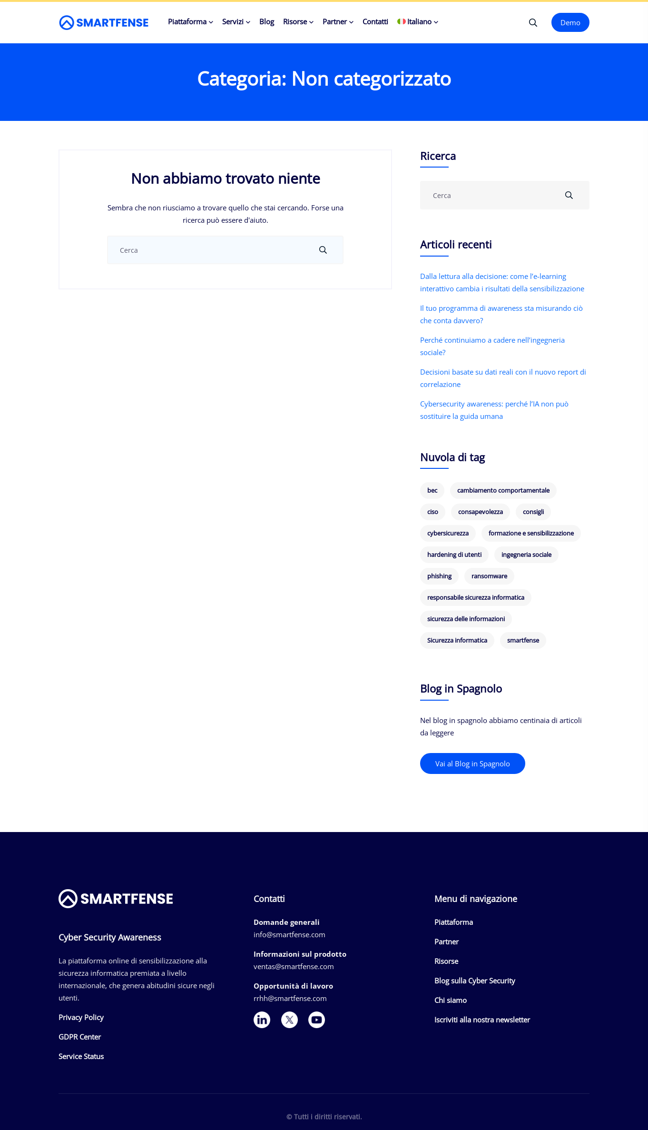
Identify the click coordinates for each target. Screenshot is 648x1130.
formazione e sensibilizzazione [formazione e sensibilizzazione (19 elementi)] (531, 533)
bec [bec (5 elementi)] (432, 490)
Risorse (295, 21)
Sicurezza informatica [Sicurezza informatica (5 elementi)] (457, 640)
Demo (570, 22)
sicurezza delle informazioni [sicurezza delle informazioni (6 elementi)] (466, 619)
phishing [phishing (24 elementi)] (439, 576)
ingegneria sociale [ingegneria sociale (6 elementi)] (526, 554)
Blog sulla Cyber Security (474, 980)
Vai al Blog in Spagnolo (472, 763)
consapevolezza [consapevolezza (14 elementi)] (480, 511)
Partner (335, 21)
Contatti (375, 21)
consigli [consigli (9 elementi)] (533, 511)
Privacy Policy (81, 1017)
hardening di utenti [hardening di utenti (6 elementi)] (454, 554)
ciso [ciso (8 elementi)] (432, 511)
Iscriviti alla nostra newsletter (482, 1019)
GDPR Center (80, 1036)
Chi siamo (450, 1000)
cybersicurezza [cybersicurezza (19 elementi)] (448, 533)
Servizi (233, 21)
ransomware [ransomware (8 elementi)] (489, 576)
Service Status (81, 1056)
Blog (266, 21)
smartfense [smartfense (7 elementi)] (523, 640)
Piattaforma (187, 21)
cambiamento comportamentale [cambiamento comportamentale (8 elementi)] (503, 490)
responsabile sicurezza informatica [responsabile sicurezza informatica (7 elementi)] (475, 597)
